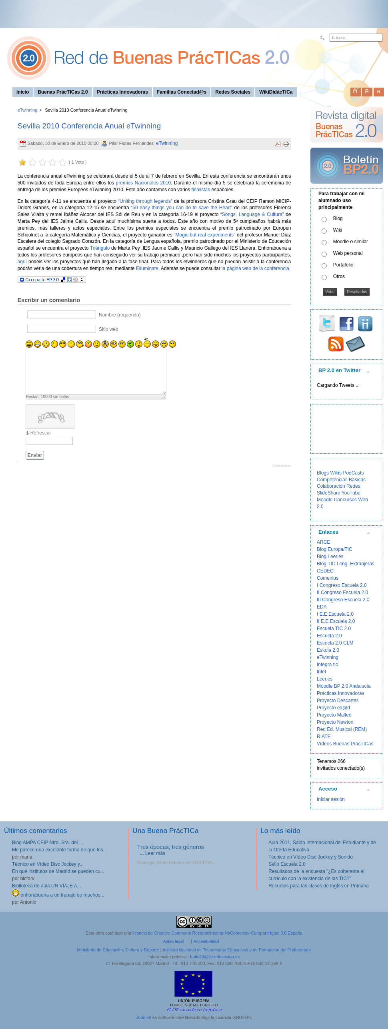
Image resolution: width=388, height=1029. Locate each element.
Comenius (327, 578)
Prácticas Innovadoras (340, 693)
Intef (321, 672)
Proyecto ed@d (333, 708)
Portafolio (343, 265)
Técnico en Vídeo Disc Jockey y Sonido (310, 857)
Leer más (155, 853)
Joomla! (143, 1017)
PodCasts (353, 473)
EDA (322, 607)
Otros (339, 276)
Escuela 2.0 (329, 636)
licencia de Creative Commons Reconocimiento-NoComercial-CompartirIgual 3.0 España (217, 933)
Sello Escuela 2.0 (287, 864)
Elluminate (147, 268)
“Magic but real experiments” (205, 235)
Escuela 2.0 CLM (335, 643)
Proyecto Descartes (338, 700)
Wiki (337, 230)
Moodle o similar (350, 241)
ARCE (323, 542)
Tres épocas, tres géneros (170, 847)
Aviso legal (173, 941)
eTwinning (28, 110)
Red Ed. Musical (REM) (342, 729)
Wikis (336, 473)
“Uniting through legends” (145, 201)
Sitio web (108, 329)
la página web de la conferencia (255, 268)
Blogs (323, 473)
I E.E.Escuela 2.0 (335, 614)
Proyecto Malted (334, 715)
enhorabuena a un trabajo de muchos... (58, 895)
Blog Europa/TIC (334, 549)
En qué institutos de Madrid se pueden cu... (58, 871)
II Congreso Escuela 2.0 (342, 592)
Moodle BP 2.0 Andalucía (344, 686)
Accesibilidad (206, 941)
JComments (281, 466)
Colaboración (331, 486)
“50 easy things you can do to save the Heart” (181, 207)
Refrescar (40, 433)
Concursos (345, 499)
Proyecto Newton (335, 722)
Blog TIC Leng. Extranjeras (345, 564)
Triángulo (100, 248)
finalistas (201, 189)
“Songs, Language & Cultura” (252, 214)
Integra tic (327, 664)
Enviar (35, 455)
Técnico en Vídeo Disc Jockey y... (48, 864)
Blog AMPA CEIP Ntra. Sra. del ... (47, 842)
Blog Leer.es (330, 556)
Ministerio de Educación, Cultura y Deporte (118, 949)
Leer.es (324, 679)
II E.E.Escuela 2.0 (336, 621)
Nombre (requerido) (120, 314)
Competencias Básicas (341, 479)
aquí (22, 261)
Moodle (324, 499)
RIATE (323, 736)
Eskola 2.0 (328, 650)
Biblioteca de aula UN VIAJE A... (46, 886)
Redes (353, 486)
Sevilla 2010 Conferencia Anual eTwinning (89, 126)
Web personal (348, 253)
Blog (338, 218)
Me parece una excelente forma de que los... (59, 850)
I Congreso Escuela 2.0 (342, 585)
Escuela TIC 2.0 (334, 628)
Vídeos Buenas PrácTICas (345, 744)
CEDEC (325, 571)
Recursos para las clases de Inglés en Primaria (318, 886)
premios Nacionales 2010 (143, 183)
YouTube (351, 493)
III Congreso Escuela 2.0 (343, 600)
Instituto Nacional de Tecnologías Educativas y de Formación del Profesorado (237, 949)
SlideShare (328, 493)
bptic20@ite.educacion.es (215, 956)
